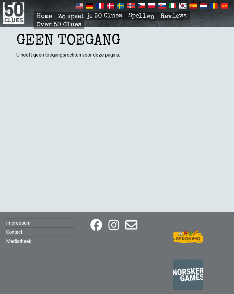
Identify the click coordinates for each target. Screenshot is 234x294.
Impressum (18, 223)
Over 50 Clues (59, 25)
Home (44, 16)
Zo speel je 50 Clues (90, 16)
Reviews (174, 16)
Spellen (141, 16)
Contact (14, 232)
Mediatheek (18, 241)
